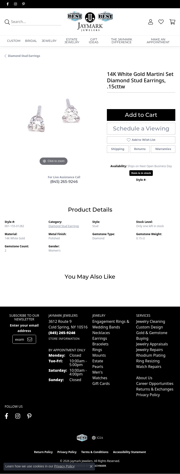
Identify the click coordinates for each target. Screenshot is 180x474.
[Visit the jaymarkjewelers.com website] (82, 437)
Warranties (163, 149)
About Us (144, 377)
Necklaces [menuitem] (101, 332)
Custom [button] (13, 41)
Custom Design (149, 327)
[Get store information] (64, 339)
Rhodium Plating (150, 355)
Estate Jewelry (71, 41)
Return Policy (43, 452)
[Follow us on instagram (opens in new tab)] (15, 4)
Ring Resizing (148, 360)
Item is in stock (141, 173)
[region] (53, 118)
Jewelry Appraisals (152, 344)
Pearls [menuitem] (97, 366)
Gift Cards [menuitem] (101, 383)
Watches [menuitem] (99, 377)
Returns (140, 149)
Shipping (117, 149)
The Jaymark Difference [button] (121, 41)
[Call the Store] (62, 332)
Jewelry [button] (49, 41)
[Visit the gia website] (97, 437)
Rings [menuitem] (97, 349)
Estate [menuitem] (97, 360)
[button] (150, 21)
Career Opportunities (154, 383)
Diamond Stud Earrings (24, 56)
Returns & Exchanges (154, 389)
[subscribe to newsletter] (30, 339)
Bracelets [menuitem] (100, 344)
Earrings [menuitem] (99, 338)
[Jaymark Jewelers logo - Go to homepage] (90, 22)
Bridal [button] (31, 41)
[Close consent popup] (91, 466)
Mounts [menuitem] (99, 355)
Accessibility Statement (129, 452)
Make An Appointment (158, 41)
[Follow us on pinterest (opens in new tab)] (23, 4)
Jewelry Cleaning (150, 321)
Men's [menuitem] (97, 372)
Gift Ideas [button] (93, 41)
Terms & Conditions (95, 452)
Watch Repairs (148, 366)
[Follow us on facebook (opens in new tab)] (7, 4)
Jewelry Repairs (149, 349)
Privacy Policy (148, 394)
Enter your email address (24, 328)
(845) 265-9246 (64, 181)
